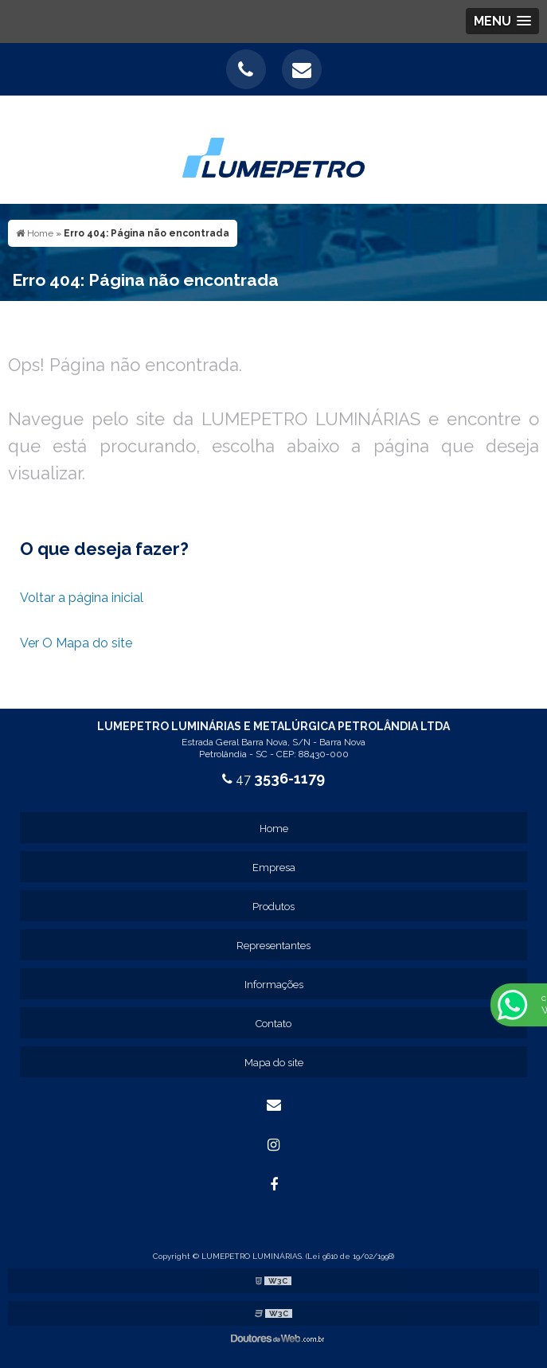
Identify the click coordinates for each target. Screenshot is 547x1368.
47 (273, 779)
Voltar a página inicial (81, 597)
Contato (273, 1024)
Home (274, 828)
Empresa (273, 868)
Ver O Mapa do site (76, 643)
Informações (273, 985)
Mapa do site (273, 1063)
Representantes (273, 946)
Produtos (273, 907)
